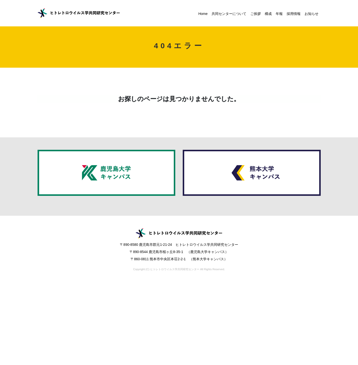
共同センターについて (229, 14)
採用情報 (294, 14)
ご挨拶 (255, 14)
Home (203, 14)
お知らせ (311, 14)
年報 (279, 14)
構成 (268, 14)
